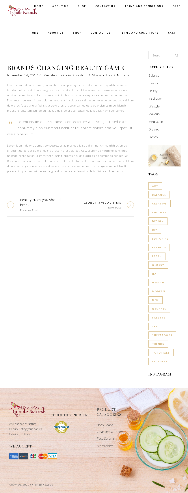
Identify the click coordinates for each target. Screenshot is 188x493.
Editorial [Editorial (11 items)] (160, 238)
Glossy (97, 75)
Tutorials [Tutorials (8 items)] (161, 352)
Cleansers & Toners (110, 432)
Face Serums (106, 438)
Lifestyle (48, 75)
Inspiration (155, 98)
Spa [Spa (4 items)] (155, 326)
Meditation (155, 122)
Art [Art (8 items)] (155, 186)
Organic (153, 129)
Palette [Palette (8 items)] (159, 317)
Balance (153, 75)
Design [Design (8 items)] (158, 221)
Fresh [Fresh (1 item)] (157, 256)
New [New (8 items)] (155, 300)
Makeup (154, 114)
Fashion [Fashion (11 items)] (159, 247)
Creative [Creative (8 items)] (159, 203)
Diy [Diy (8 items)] (154, 230)
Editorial (65, 75)
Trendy (153, 137)
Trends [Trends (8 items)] (158, 344)
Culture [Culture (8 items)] (159, 212)
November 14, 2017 (22, 75)
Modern (123, 75)
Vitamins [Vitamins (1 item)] (160, 361)
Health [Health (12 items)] (158, 282)
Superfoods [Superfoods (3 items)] (162, 335)
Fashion (81, 75)
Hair (109, 75)
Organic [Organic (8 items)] (159, 308)
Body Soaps (105, 425)
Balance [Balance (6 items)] (159, 194)
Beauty (153, 83)
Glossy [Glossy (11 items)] (158, 265)
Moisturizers (105, 446)
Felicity (152, 91)
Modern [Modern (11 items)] (158, 291)
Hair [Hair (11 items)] (156, 273)
